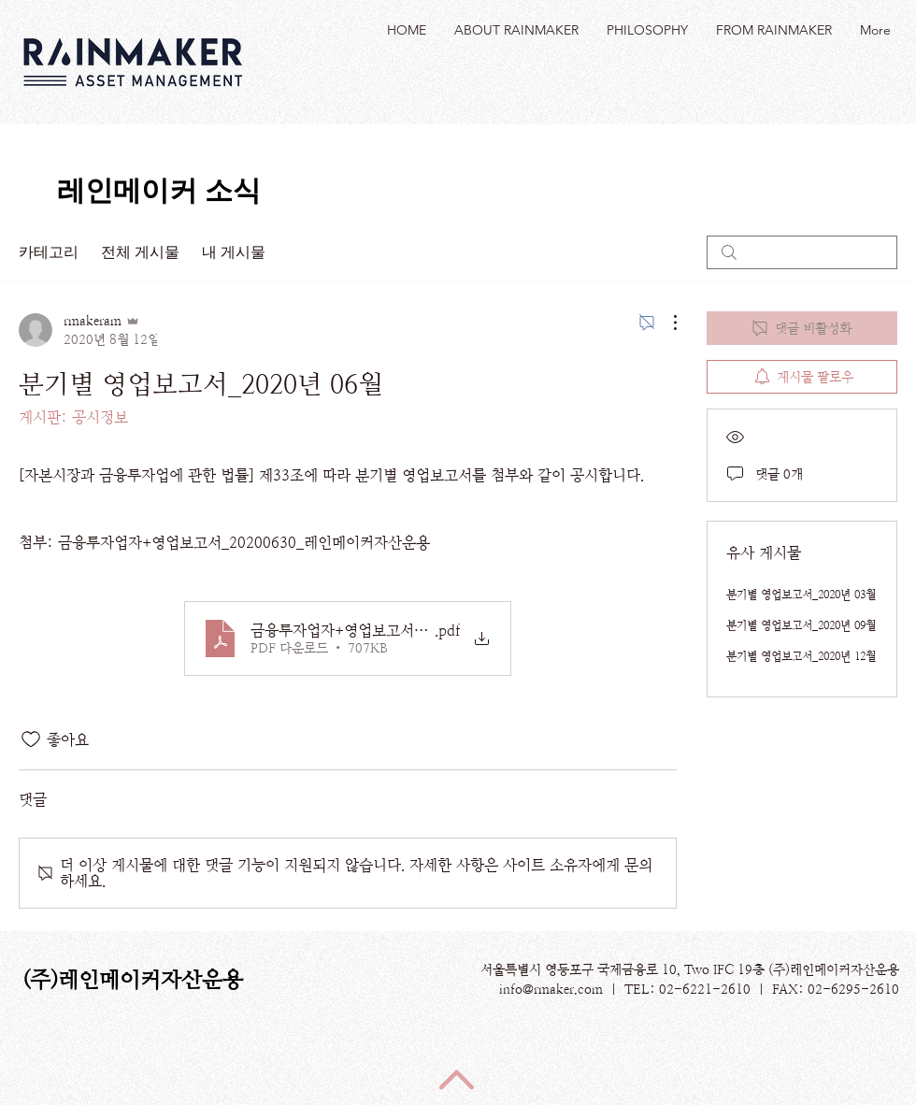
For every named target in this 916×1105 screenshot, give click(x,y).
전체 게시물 (140, 252)
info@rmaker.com (551, 989)
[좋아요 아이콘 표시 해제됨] (31, 739)
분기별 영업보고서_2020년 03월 (801, 594)
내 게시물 (233, 252)
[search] (802, 252)
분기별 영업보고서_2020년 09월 (801, 625)
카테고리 (49, 252)
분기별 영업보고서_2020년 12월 (801, 656)
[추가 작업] (665, 322)
